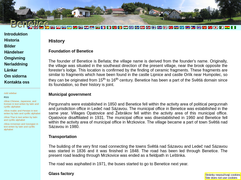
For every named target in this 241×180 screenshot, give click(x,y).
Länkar (10, 70)
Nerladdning (16, 64)
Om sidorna (15, 76)
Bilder (10, 46)
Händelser (14, 52)
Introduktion (16, 34)
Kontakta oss (16, 82)
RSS (6, 97)
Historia (11, 40)
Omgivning (14, 58)
